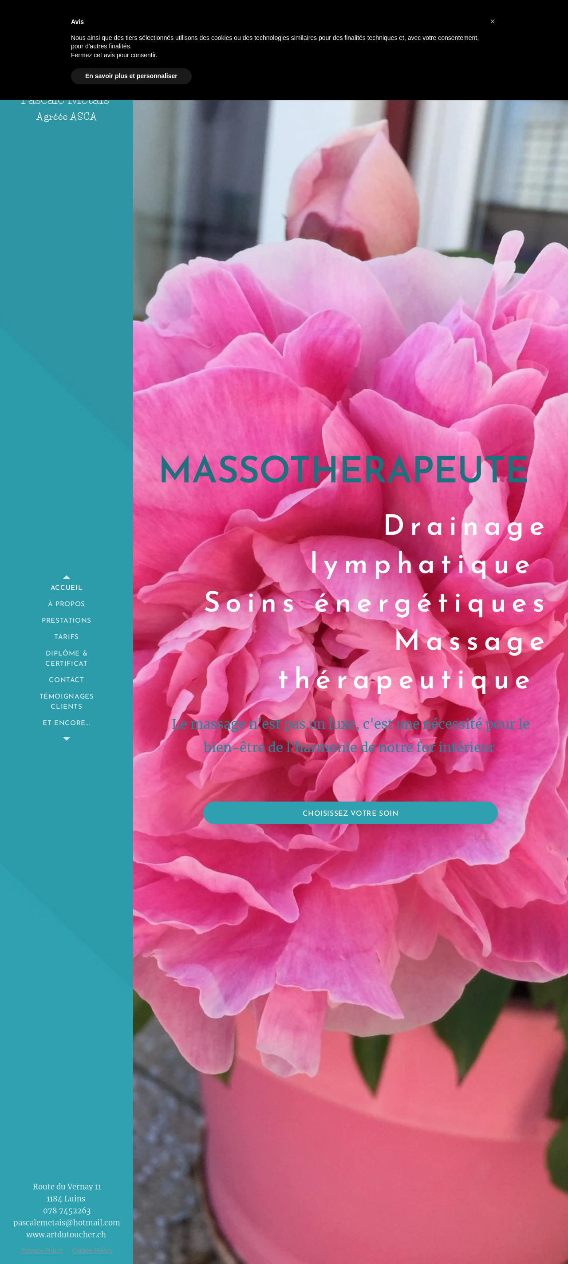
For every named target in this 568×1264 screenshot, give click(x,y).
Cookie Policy (92, 1250)
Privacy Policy (42, 1250)
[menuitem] (66, 588)
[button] (492, 21)
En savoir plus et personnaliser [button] (131, 75)
